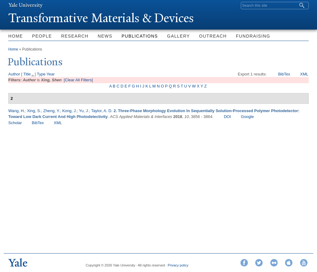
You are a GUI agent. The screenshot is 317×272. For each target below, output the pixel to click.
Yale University (25, 5)
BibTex (284, 74)
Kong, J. (69, 110)
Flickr (274, 262)
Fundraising (253, 36)
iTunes (288, 262)
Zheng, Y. (51, 110)
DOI (227, 116)
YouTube (303, 262)
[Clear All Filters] (78, 80)
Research (74, 36)
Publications (140, 36)
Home (15, 36)
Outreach (213, 36)
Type (41, 74)
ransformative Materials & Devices (101, 18)
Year (51, 74)
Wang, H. (16, 110)
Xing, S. (34, 110)
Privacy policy (178, 265)
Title (27, 74)
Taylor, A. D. (101, 110)
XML (304, 74)
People (42, 36)
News (105, 36)
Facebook (244, 262)
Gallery (178, 36)
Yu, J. (84, 110)
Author (14, 74)
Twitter (259, 262)
